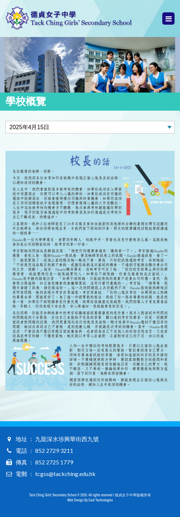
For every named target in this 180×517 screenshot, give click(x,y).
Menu (169, 19)
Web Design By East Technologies (90, 500)
